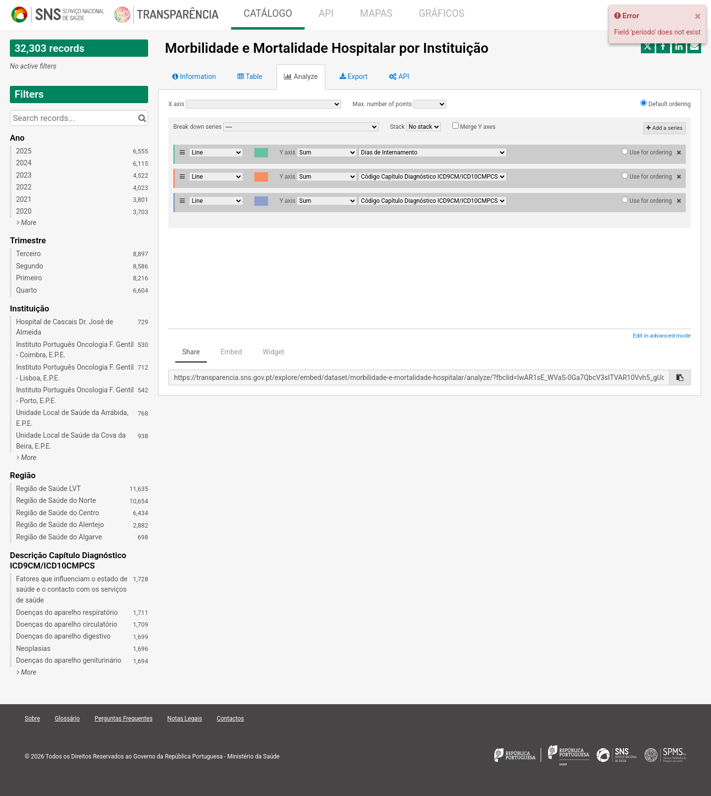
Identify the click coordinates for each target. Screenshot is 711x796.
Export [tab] (354, 76)
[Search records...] (79, 118)
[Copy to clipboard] (680, 377)
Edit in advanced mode (662, 335)
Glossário (67, 718)
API (325, 13)
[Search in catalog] (142, 118)
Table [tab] (249, 76)
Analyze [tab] (300, 76)
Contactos (230, 718)
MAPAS (376, 13)
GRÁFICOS (441, 13)
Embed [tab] (231, 352)
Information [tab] (194, 76)
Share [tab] (191, 352)
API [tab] (399, 76)
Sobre (32, 718)
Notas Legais (184, 718)
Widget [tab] (273, 352)
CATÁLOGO (267, 13)
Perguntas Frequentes (124, 718)
